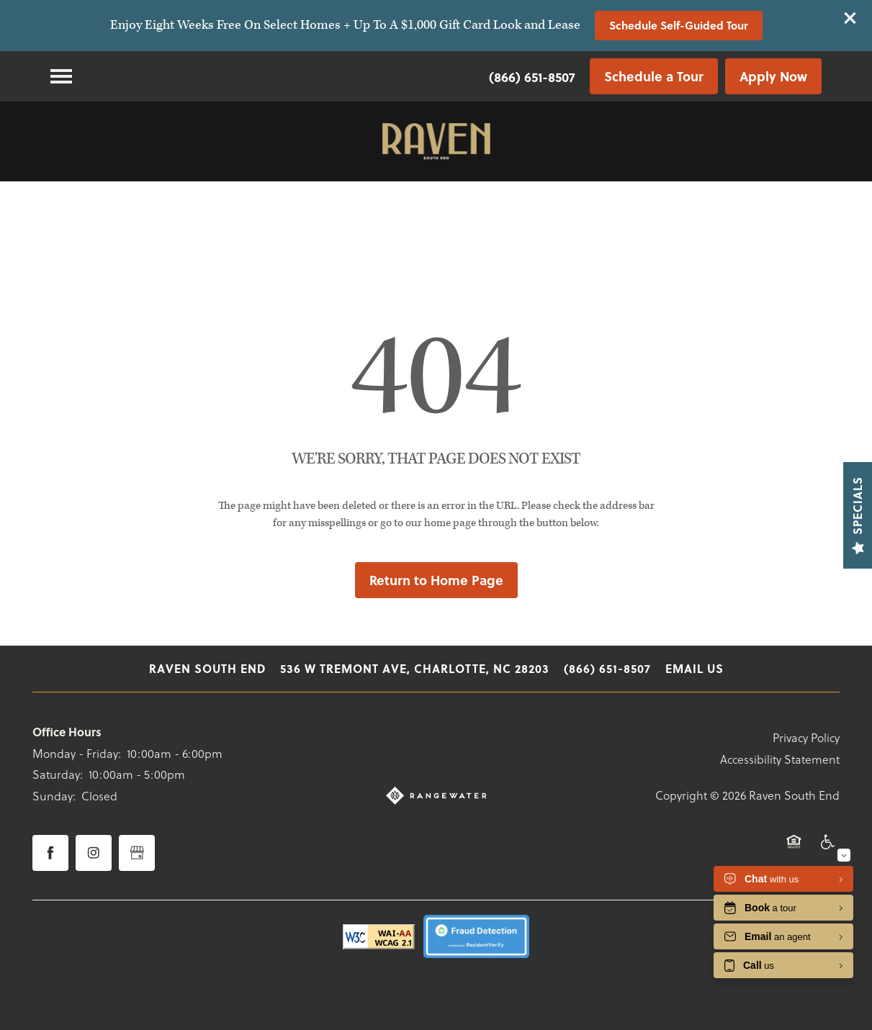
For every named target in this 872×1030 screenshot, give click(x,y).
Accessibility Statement (780, 759)
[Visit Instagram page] (94, 853)
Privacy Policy (806, 737)
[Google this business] (137, 853)
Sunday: (54, 795)
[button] (850, 18)
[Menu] (61, 76)
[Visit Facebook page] (50, 853)
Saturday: (57, 774)
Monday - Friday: (76, 753)
